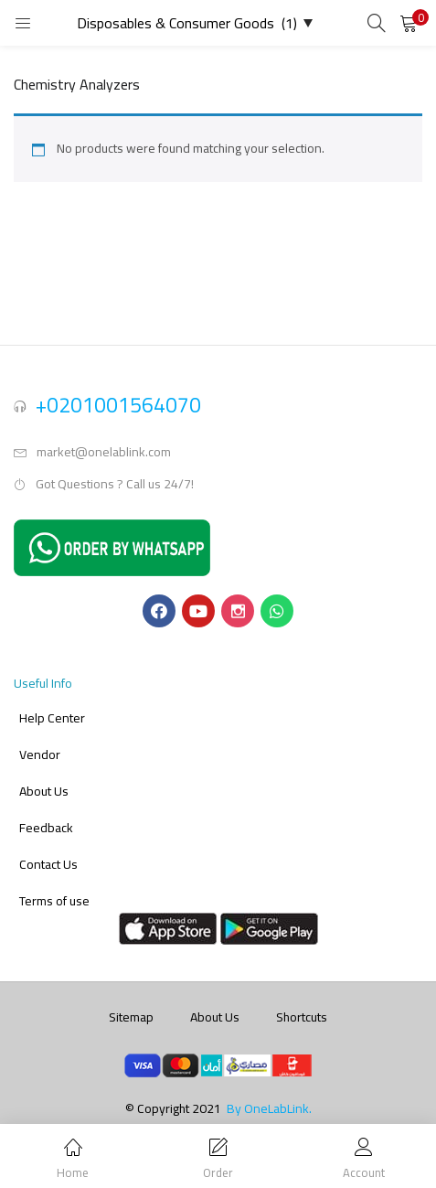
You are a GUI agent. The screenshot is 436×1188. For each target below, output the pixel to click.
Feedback (46, 828)
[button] (408, 23)
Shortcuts (301, 1017)
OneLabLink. (278, 1108)
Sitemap (131, 1017)
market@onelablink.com (104, 452)
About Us (44, 791)
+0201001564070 (118, 404)
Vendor (39, 754)
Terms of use (54, 901)
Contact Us (48, 864)
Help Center (52, 718)
